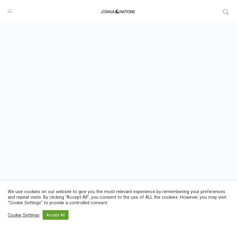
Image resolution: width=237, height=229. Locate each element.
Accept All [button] (55, 215)
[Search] (225, 11)
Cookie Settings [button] (24, 215)
